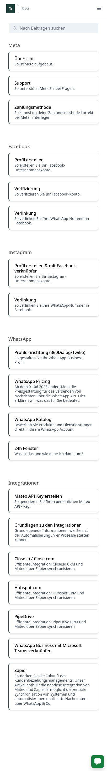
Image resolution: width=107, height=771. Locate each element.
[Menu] (99, 8)
